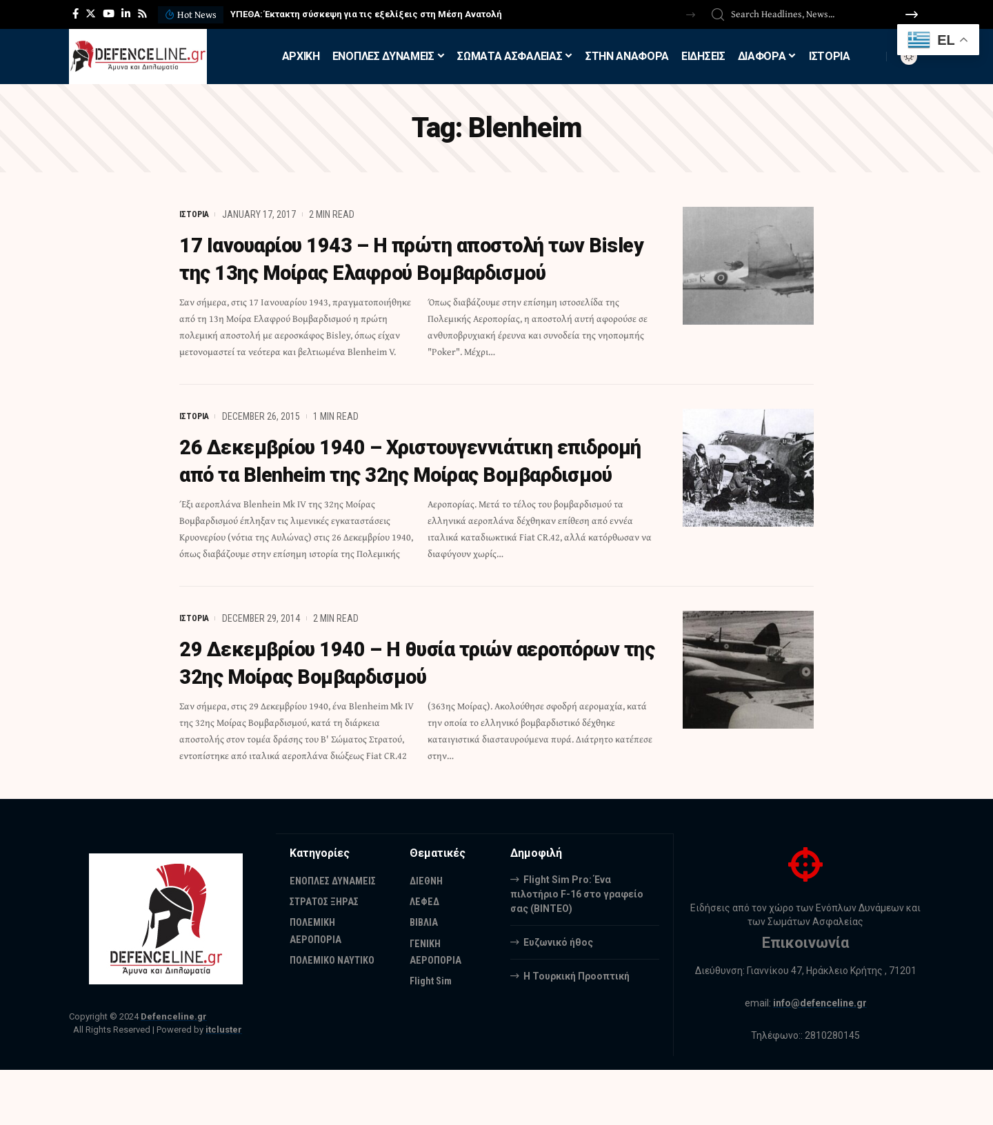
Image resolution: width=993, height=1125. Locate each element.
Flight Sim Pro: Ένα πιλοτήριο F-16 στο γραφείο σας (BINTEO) (576, 949)
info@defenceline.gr (820, 1058)
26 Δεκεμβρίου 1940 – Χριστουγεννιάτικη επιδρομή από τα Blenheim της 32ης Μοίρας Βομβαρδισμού (401, 502)
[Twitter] (90, 14)
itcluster (223, 1085)
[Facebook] (75, 14)
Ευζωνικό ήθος (558, 996)
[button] (690, 14)
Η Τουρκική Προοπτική (576, 1030)
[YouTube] (108, 14)
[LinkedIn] (126, 14)
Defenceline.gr (174, 1071)
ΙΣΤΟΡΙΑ (195, 214)
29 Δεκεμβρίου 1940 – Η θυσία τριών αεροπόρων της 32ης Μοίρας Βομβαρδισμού (402, 717)
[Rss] (142, 14)
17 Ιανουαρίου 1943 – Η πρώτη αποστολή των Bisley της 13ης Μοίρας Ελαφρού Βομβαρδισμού (410, 272)
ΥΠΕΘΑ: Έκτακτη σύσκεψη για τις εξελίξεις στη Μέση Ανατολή (366, 14)
